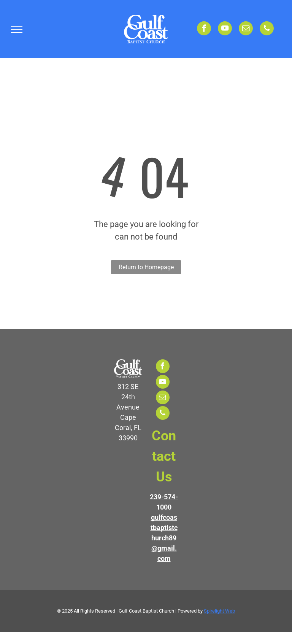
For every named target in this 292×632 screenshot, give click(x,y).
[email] (246, 29)
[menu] (17, 29)
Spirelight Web (219, 611)
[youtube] (225, 29)
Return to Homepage (146, 267)
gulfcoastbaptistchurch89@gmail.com (164, 537)
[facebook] (204, 29)
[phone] (267, 29)
